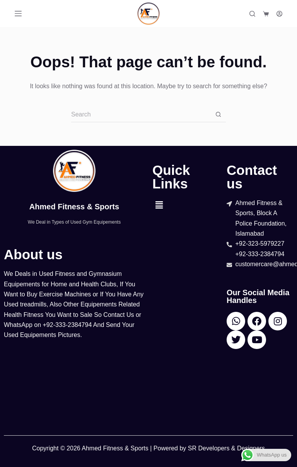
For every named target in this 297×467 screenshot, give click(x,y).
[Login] (279, 14)
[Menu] (18, 13)
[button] (159, 205)
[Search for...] (140, 114)
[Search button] (218, 114)
